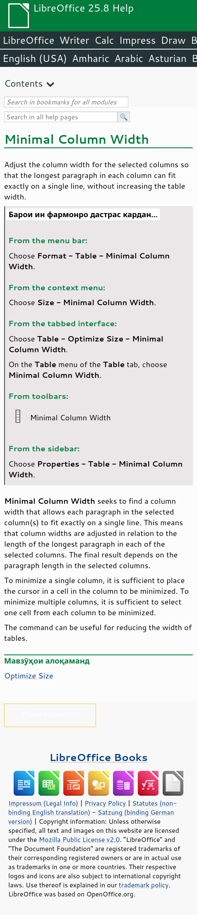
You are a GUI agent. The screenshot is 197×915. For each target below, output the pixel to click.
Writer (74, 40)
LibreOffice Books (98, 757)
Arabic (128, 58)
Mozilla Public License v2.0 (79, 839)
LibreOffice (28, 40)
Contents (23, 83)
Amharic (90, 58)
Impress (137, 40)
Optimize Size (28, 675)
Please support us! (50, 713)
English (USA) (34, 58)
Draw (173, 40)
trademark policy (143, 884)
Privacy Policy (105, 803)
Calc (104, 40)
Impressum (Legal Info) (43, 803)
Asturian (167, 58)
